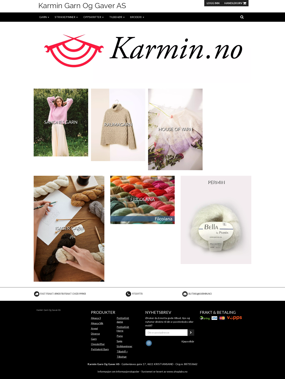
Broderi (137, 17)
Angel (94, 328)
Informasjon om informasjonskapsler (118, 371)
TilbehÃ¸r (122, 351)
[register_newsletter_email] (191, 332)
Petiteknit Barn (100, 349)
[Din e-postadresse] (166, 332)
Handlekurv (235, 3)
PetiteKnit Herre (123, 328)
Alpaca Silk (97, 323)
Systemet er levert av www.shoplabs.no (164, 371)
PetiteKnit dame (123, 319)
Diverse (95, 333)
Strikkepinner (66, 17)
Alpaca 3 (96, 318)
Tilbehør (117, 17)
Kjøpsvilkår (187, 341)
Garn (44, 17)
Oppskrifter (93, 17)
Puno (120, 335)
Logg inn (213, 3)
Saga (119, 341)
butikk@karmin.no (200, 293)
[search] (242, 17)
